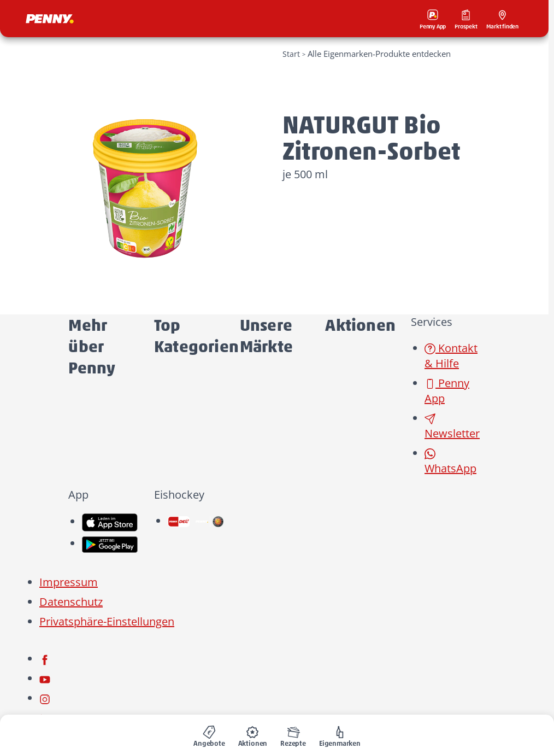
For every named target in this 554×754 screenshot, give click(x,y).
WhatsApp (450, 461)
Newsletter (452, 426)
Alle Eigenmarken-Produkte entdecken (379, 53)
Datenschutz (71, 601)
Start (291, 54)
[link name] (110, 521)
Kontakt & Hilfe (451, 356)
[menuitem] (209, 734)
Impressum (68, 582)
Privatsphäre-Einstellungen (106, 621)
